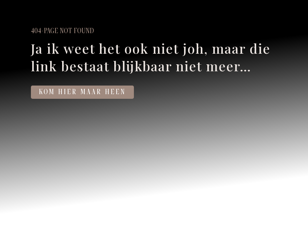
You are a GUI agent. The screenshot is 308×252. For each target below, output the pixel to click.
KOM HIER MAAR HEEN (82, 92)
